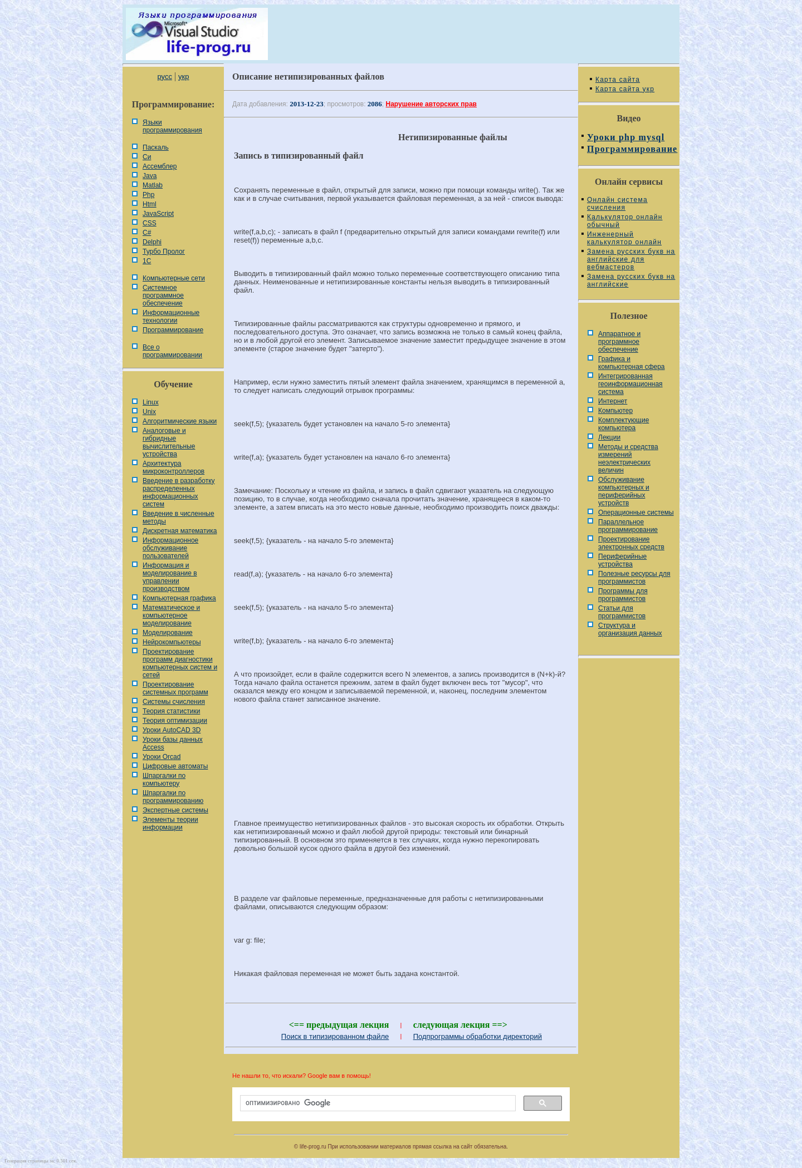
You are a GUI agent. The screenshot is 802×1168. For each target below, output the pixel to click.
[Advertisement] (401, 749)
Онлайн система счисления (617, 203)
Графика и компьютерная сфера (631, 363)
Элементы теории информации (170, 823)
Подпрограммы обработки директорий (477, 1036)
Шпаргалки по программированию (173, 797)
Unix (149, 412)
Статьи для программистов (621, 612)
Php (148, 195)
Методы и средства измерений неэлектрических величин (628, 458)
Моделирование (168, 633)
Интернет (612, 401)
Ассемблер (160, 166)
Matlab (153, 185)
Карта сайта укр (624, 89)
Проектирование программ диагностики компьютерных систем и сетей (180, 663)
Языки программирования (172, 126)
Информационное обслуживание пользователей (170, 548)
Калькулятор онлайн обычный (625, 221)
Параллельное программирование (628, 526)
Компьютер (615, 411)
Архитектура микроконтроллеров (173, 467)
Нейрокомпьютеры (172, 642)
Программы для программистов (623, 595)
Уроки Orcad (161, 757)
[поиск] (377, 1103)
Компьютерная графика (179, 598)
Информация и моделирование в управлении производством (170, 577)
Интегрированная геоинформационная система (630, 384)
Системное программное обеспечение (163, 295)
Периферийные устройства (622, 560)
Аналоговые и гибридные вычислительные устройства (169, 442)
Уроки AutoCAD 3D (171, 730)
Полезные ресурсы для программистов (634, 577)
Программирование (173, 330)
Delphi (152, 242)
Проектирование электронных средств (631, 543)
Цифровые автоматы (175, 766)
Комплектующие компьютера (623, 424)
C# (147, 232)
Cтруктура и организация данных (630, 629)
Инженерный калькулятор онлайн (624, 238)
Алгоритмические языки (180, 421)
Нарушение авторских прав (431, 104)
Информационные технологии (171, 316)
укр (183, 76)
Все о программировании (172, 351)
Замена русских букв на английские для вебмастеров (631, 259)
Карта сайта (617, 79)
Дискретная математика (180, 531)
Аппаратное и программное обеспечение (619, 341)
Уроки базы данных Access (173, 743)
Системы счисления (174, 702)
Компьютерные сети (174, 278)
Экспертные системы (175, 810)
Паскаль (156, 147)
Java (150, 176)
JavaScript (158, 214)
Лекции (609, 437)
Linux (151, 402)
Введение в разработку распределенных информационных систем (179, 492)
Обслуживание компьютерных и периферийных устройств (623, 491)
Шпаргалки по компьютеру (164, 779)
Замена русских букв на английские (631, 280)
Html (150, 204)
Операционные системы (636, 512)
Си (147, 157)
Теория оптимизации (175, 721)
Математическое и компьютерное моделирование (171, 615)
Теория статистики (171, 711)
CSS (150, 223)
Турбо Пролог (164, 251)
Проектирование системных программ (175, 688)
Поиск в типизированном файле (335, 1036)
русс (164, 76)
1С (147, 261)
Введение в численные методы (178, 517)
